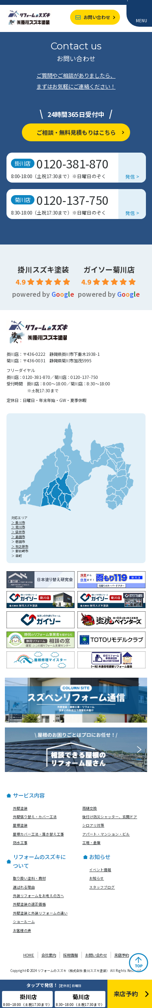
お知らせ (96, 878)
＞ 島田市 (18, 536)
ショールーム (24, 921)
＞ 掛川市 (18, 522)
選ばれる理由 (24, 887)
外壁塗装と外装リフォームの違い (40, 912)
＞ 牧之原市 (19, 546)
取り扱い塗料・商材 (29, 878)
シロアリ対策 (93, 825)
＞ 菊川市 (18, 527)
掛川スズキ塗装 (43, 269)
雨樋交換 (89, 808)
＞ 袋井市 (18, 532)
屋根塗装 (20, 825)
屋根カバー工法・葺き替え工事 (38, 833)
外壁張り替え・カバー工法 (35, 816)
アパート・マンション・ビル (106, 833)
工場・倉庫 (91, 842)
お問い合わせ (96, 17)
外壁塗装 (20, 808)
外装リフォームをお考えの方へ (38, 895)
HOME (28, 955)
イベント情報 (100, 869)
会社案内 (48, 955)
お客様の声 (22, 930)
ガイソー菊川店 (109, 269)
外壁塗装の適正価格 (29, 904)
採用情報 (70, 955)
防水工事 (20, 842)
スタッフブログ (102, 887)
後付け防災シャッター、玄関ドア (109, 816)
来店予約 (121, 955)
